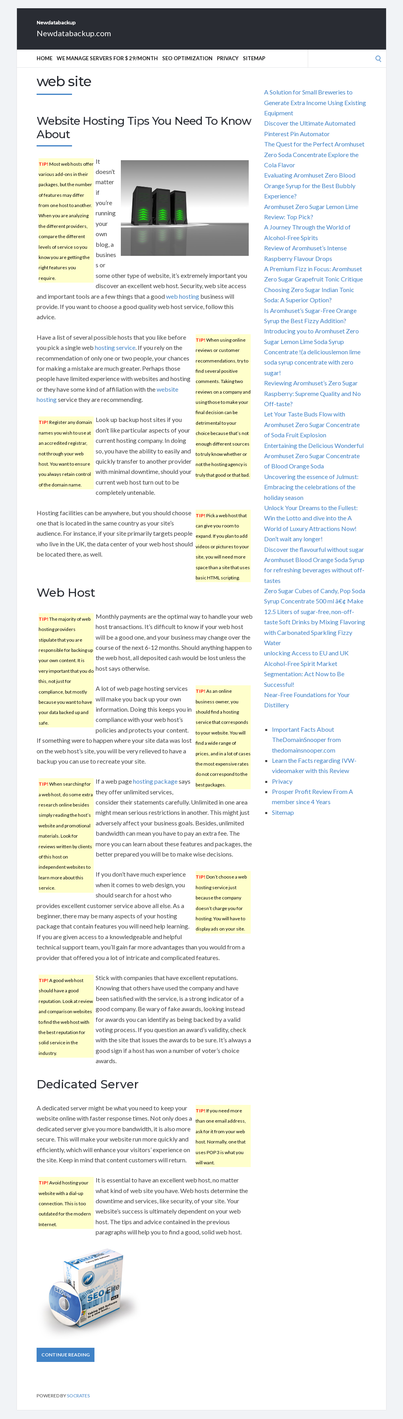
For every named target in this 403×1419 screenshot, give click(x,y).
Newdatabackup (91, 27)
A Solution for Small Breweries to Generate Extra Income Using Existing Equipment (315, 111)
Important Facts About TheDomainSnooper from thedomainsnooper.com (306, 748)
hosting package (155, 790)
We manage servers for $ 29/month (107, 67)
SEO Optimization (187, 67)
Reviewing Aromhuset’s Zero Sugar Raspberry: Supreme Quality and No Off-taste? (312, 402)
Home (44, 67)
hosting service (115, 356)
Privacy (227, 67)
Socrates (78, 1404)
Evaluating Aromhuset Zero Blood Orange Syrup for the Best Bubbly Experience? (309, 194)
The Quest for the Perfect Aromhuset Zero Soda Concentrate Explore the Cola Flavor (314, 163)
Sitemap (254, 67)
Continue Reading (65, 1363)
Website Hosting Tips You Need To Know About (144, 136)
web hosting (182, 305)
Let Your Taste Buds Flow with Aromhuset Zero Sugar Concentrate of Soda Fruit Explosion (312, 433)
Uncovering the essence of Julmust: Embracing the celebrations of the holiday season (311, 495)
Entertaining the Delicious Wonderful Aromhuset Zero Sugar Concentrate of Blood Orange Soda (314, 464)
